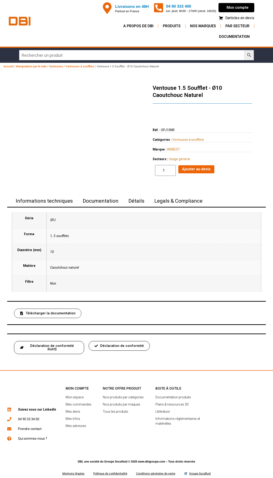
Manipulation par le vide (31, 66)
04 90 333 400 (178, 6)
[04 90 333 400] (158, 8)
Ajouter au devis (196, 169)
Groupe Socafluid (115, 461)
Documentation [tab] (100, 201)
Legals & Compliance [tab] (178, 201)
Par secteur (237, 26)
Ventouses (56, 66)
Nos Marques (203, 26)
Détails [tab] (136, 201)
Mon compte (238, 7)
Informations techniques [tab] (44, 201)
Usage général (179, 159)
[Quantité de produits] (165, 170)
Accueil (8, 66)
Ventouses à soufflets (80, 66)
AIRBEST (173, 149)
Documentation (234, 36)
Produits (172, 26)
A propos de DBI (138, 26)
